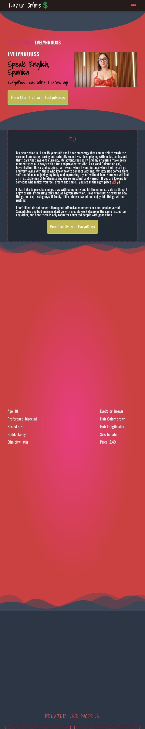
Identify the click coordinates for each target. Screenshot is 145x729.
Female (26, 42)
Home (13, 42)
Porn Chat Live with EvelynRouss (38, 97)
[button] (133, 5)
